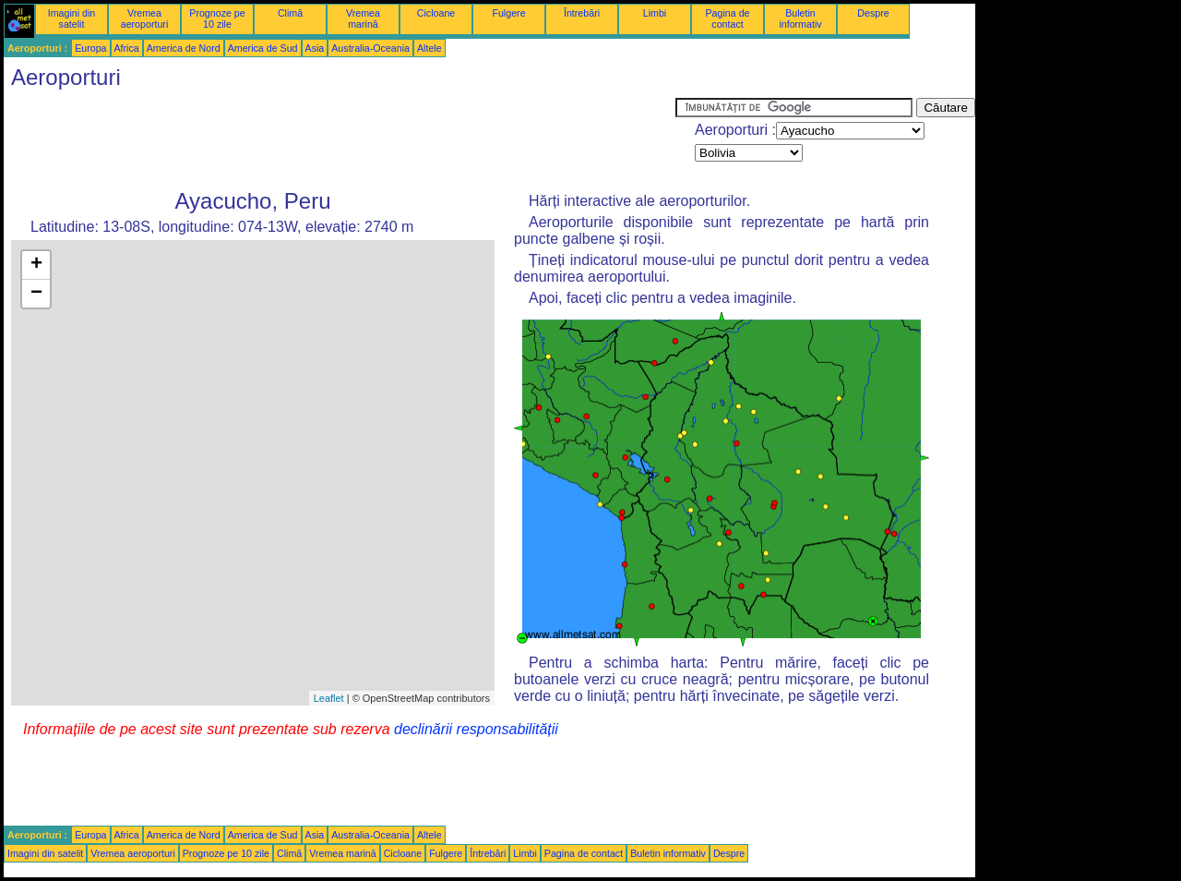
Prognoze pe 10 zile (217, 18)
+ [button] (36, 265)
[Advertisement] (339, 139)
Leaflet (329, 698)
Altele (429, 48)
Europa (90, 48)
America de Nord (184, 48)
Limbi (654, 12)
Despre (873, 12)
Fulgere (508, 12)
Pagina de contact (728, 18)
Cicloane (436, 12)
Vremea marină (363, 18)
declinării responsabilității (476, 729)
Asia (315, 48)
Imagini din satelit (72, 18)
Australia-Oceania (370, 48)
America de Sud (263, 48)
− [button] (36, 294)
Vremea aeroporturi (145, 18)
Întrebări (582, 12)
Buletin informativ (800, 18)
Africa (126, 48)
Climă (290, 12)
